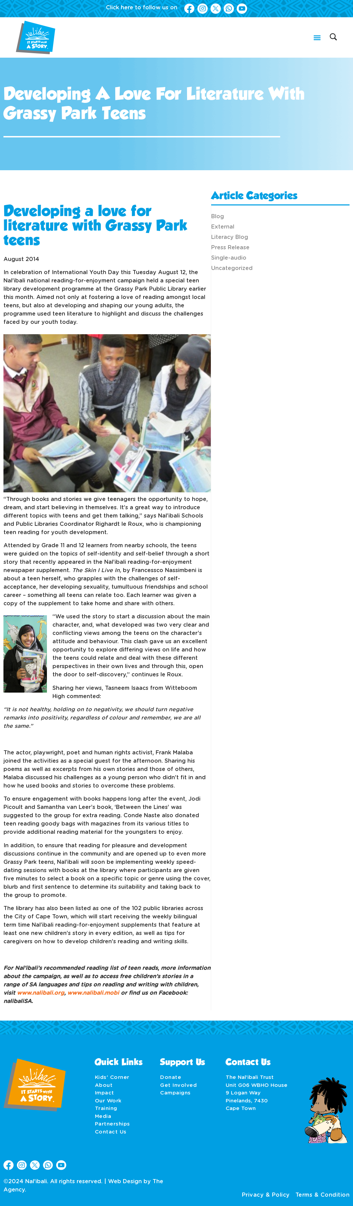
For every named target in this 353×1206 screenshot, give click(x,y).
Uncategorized (232, 268)
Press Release (230, 247)
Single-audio (228, 258)
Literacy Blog (229, 237)
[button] (317, 37)
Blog (217, 216)
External (222, 227)
